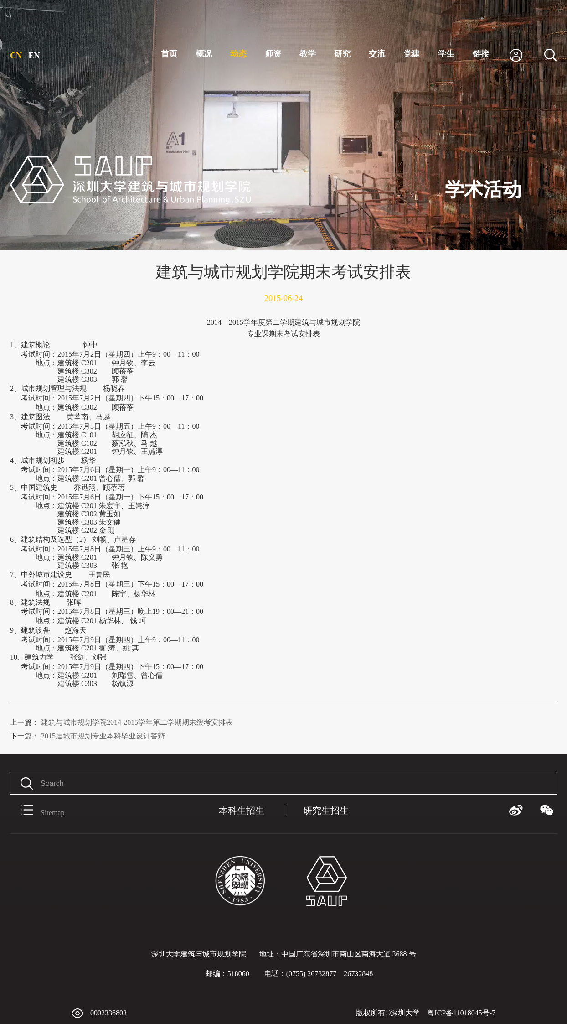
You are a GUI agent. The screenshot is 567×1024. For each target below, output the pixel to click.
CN (16, 55)
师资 (273, 53)
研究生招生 (326, 811)
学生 (446, 53)
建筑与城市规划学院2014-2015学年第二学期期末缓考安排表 (121, 722)
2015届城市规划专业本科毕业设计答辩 (87, 736)
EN (34, 55)
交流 (377, 53)
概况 (204, 53)
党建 (411, 53)
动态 (238, 53)
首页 (169, 53)
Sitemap (37, 810)
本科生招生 (241, 811)
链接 (481, 53)
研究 (342, 53)
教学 (307, 53)
